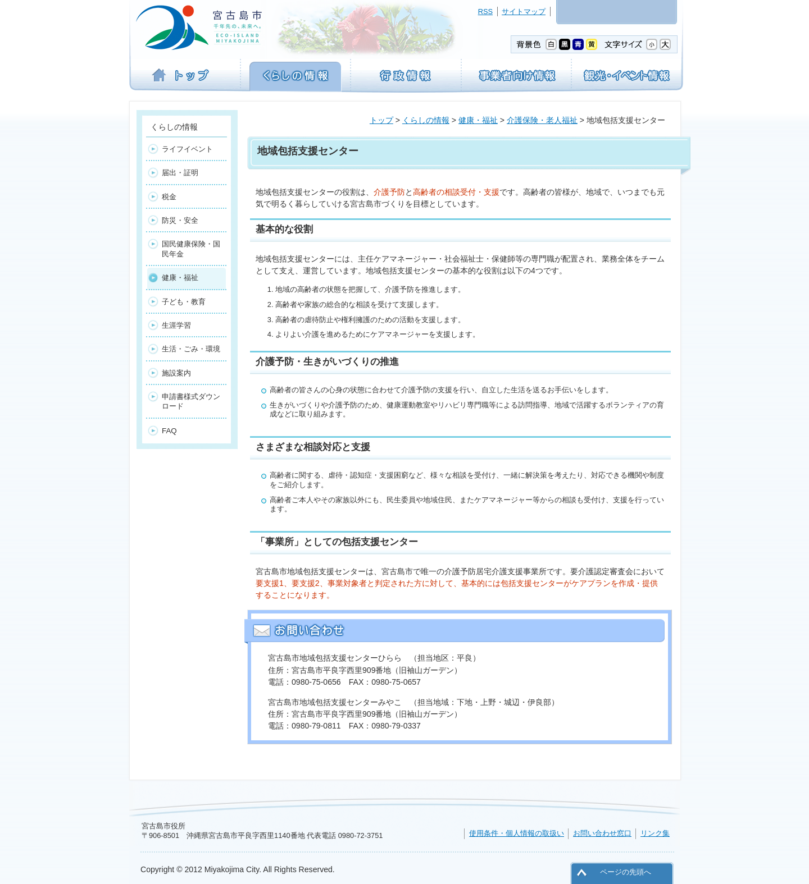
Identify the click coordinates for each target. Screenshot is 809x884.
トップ (381, 120)
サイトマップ (524, 11)
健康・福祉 (478, 120)
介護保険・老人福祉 (542, 120)
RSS (485, 11)
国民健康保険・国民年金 (191, 249)
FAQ (169, 431)
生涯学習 (176, 325)
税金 (169, 197)
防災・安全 (180, 220)
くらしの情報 (425, 120)
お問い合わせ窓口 (602, 833)
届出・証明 (180, 172)
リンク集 (655, 833)
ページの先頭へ (625, 872)
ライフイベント (187, 149)
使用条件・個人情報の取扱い (516, 833)
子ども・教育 (184, 301)
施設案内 (176, 373)
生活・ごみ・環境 (191, 349)
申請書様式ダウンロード (191, 401)
